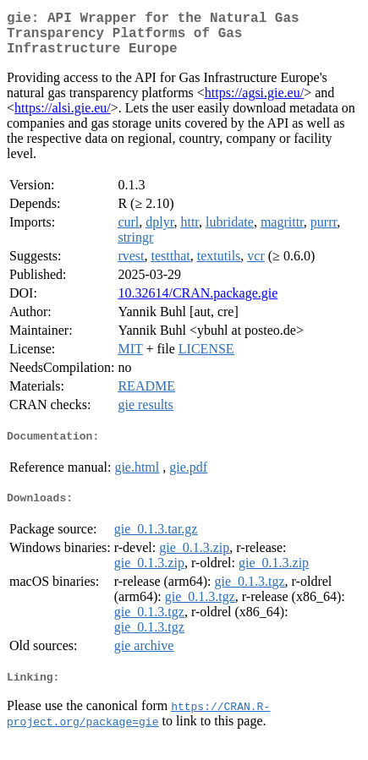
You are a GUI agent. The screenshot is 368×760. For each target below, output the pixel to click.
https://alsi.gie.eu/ (62, 118)
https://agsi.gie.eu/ (254, 103)
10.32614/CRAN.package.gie (197, 303)
